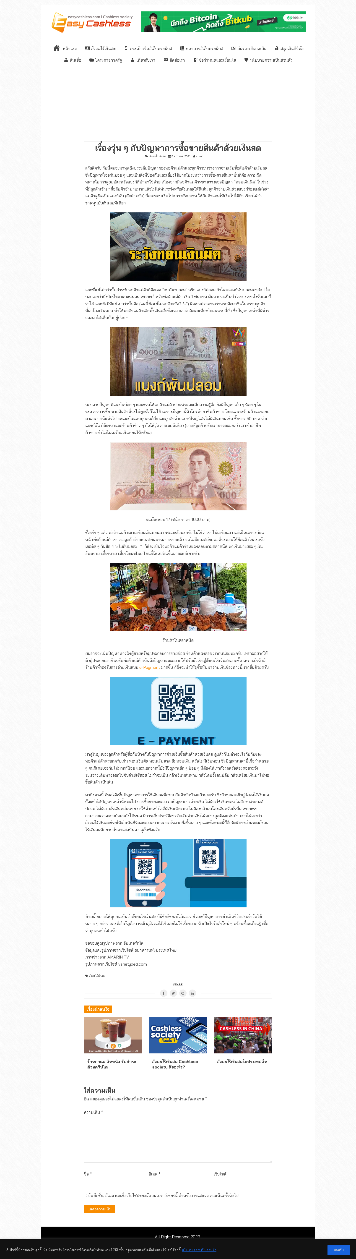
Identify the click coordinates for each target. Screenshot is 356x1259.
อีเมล (154, 1174)
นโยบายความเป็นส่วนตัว (199, 1250)
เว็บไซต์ (220, 1174)
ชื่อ (88, 1174)
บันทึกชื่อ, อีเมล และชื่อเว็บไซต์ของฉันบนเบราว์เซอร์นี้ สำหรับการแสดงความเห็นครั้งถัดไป (163, 1195)
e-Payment (149, 667)
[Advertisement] (178, 100)
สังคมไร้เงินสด (157, 156)
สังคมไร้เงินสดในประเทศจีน (242, 1061)
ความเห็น (93, 1112)
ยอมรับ (339, 1250)
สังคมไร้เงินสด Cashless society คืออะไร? (175, 1064)
